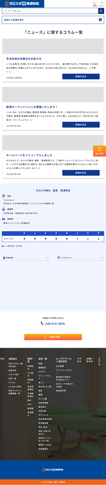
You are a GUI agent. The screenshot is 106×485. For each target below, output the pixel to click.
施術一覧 (31, 360)
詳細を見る (81, 76)
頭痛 (40, 364)
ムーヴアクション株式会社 (64, 360)
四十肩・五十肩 (45, 387)
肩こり (41, 383)
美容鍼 (30, 408)
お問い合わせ (89, 360)
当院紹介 (13, 359)
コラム (99, 361)
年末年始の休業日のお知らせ (24, 58)
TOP (2, 359)
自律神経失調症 (45, 419)
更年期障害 (43, 423)
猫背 (40, 391)
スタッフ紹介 (14, 374)
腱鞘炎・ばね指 (45, 445)
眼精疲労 (42, 368)
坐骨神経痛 (43, 403)
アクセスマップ (66, 257)
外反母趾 (42, 411)
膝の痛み (42, 407)
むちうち (42, 372)
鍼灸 (29, 400)
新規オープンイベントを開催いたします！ (32, 107)
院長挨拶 (10, 257)
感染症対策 (61, 391)
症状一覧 (43, 359)
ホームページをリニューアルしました (29, 155)
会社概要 (60, 366)
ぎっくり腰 (43, 399)
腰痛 (40, 395)
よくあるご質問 (15, 387)
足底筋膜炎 (43, 449)
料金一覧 (12, 379)
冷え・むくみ (44, 415)
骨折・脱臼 (43, 427)
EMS (30, 404)
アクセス (12, 383)
